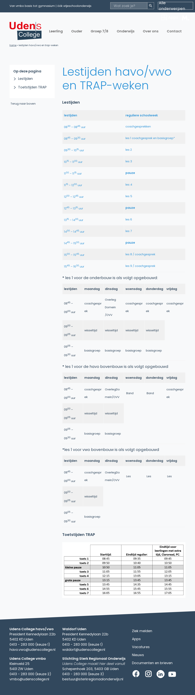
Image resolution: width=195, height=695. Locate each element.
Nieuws (138, 655)
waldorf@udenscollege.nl (83, 649)
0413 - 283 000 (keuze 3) (83, 674)
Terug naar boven (23, 104)
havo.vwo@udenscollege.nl (32, 649)
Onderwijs (125, 31)
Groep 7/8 (99, 31)
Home (13, 45)
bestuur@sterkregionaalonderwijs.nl (92, 679)
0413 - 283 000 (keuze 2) (30, 674)
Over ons (150, 31)
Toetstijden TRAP (32, 87)
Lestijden (25, 78)
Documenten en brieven (152, 663)
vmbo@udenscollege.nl (29, 679)
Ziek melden (142, 631)
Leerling (56, 31)
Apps (136, 639)
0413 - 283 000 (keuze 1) (30, 644)
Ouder (76, 31)
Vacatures (141, 647)
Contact (174, 31)
